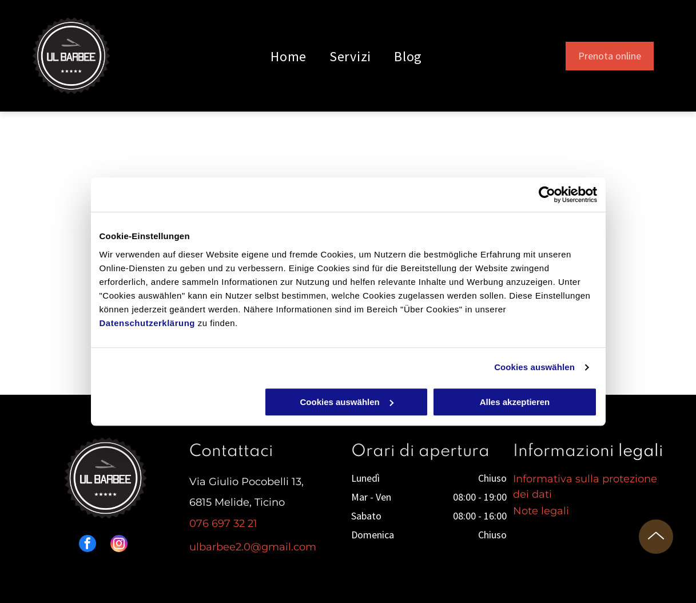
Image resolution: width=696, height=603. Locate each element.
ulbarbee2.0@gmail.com (252, 547)
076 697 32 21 (223, 523)
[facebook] (87, 545)
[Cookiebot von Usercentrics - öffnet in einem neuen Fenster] (547, 194)
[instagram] (119, 545)
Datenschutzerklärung (148, 323)
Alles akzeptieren (515, 402)
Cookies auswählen (534, 367)
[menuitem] (288, 56)
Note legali (541, 511)
